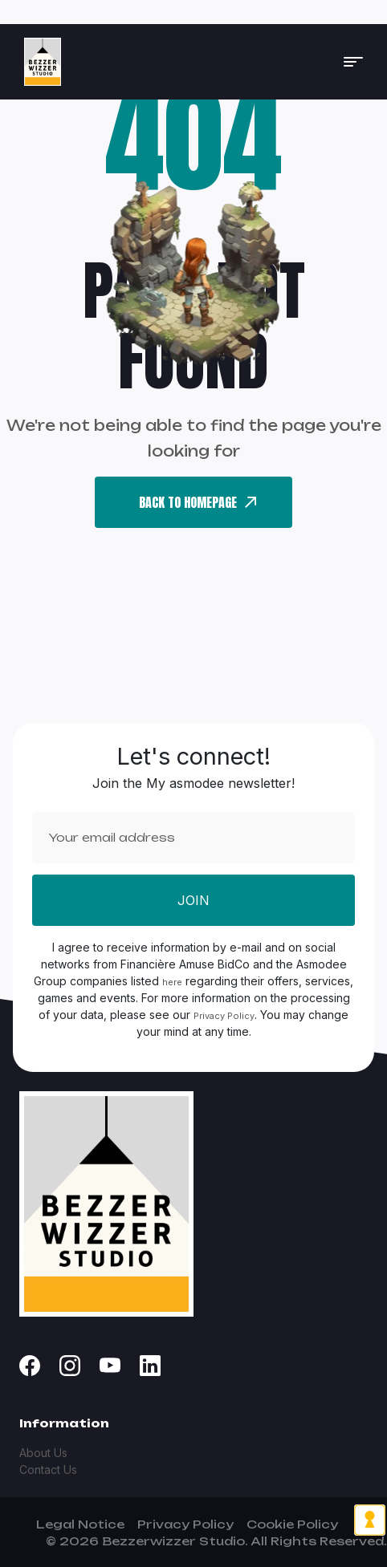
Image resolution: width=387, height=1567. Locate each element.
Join (193, 900)
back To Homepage (197, 502)
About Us (43, 1452)
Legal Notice (80, 1524)
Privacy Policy (224, 1015)
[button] (353, 62)
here (172, 982)
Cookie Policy (292, 1524)
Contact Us (48, 1469)
